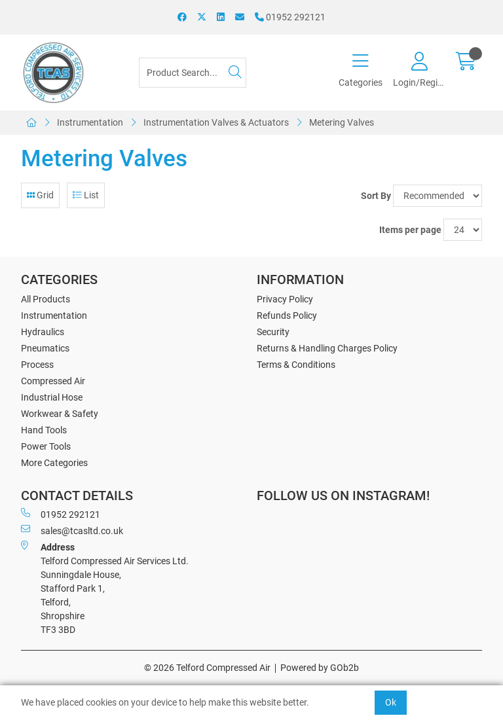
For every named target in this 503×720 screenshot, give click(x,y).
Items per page (410, 230)
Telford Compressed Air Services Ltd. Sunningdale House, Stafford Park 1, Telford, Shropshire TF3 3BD (105, 588)
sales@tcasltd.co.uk (72, 530)
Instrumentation (90, 122)
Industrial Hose (52, 397)
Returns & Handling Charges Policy (327, 348)
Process (37, 364)
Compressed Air (53, 381)
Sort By (376, 195)
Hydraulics (42, 332)
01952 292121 (290, 17)
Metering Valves (341, 122)
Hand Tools (44, 430)
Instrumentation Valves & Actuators (216, 122)
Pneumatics (45, 348)
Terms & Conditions (296, 364)
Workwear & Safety (59, 413)
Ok (390, 702)
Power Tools (46, 446)
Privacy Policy (285, 299)
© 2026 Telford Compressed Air (207, 667)
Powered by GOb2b (319, 667)
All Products (45, 299)
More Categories (54, 463)
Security (273, 332)
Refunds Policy (287, 315)
